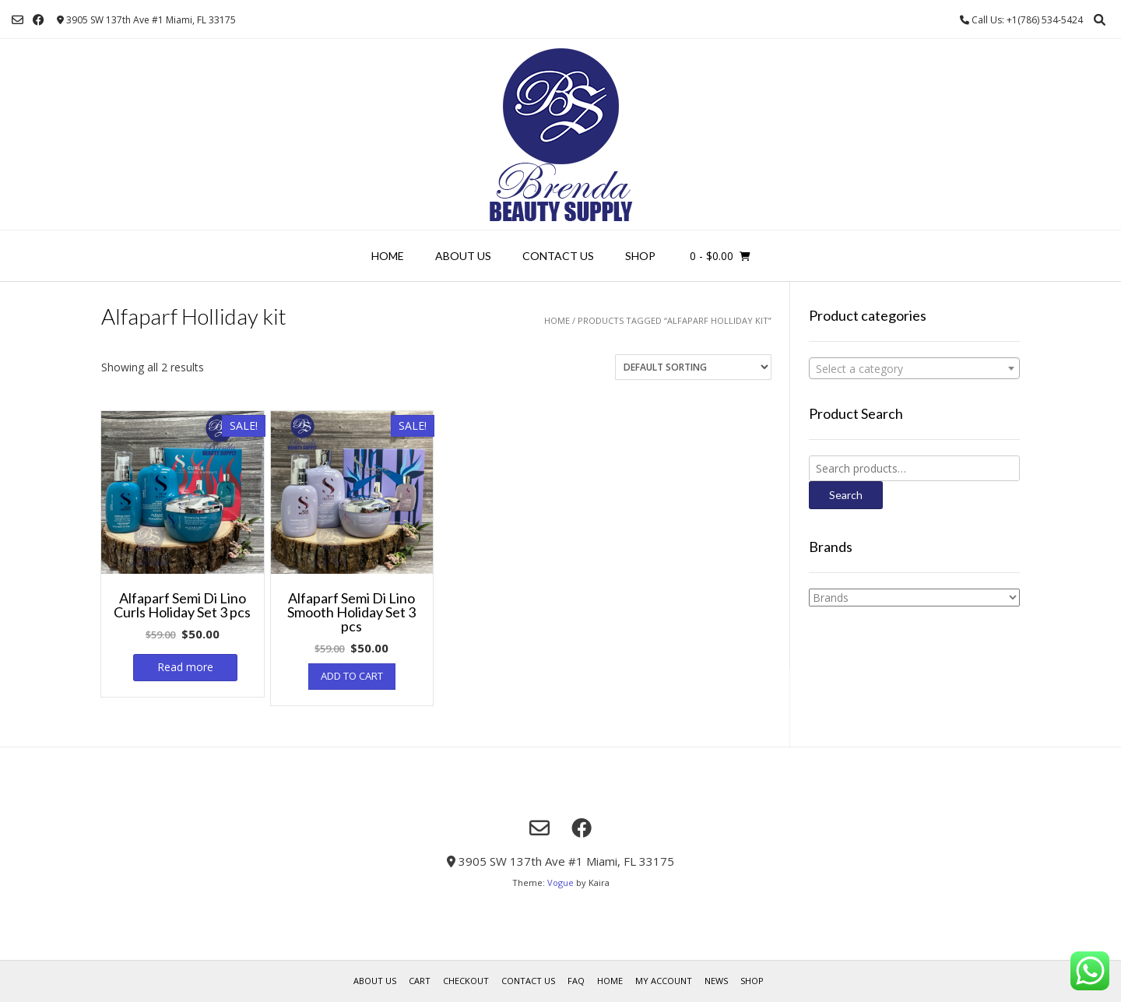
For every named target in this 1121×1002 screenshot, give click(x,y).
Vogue (560, 882)
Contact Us (558, 255)
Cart (419, 980)
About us (463, 255)
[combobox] (914, 368)
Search (846, 494)
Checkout (466, 980)
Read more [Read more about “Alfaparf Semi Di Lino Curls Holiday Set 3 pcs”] (185, 666)
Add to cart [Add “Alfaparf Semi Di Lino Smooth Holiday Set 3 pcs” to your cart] (352, 676)
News (716, 980)
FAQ (576, 980)
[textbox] (914, 369)
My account (663, 980)
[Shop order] (693, 367)
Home (387, 255)
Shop (640, 255)
